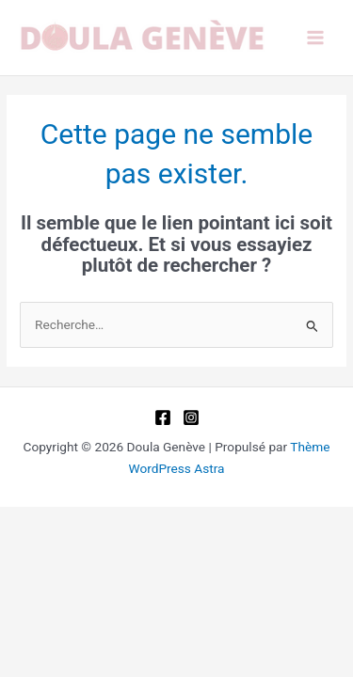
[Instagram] (191, 417)
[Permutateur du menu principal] (316, 38)
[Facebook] (162, 417)
